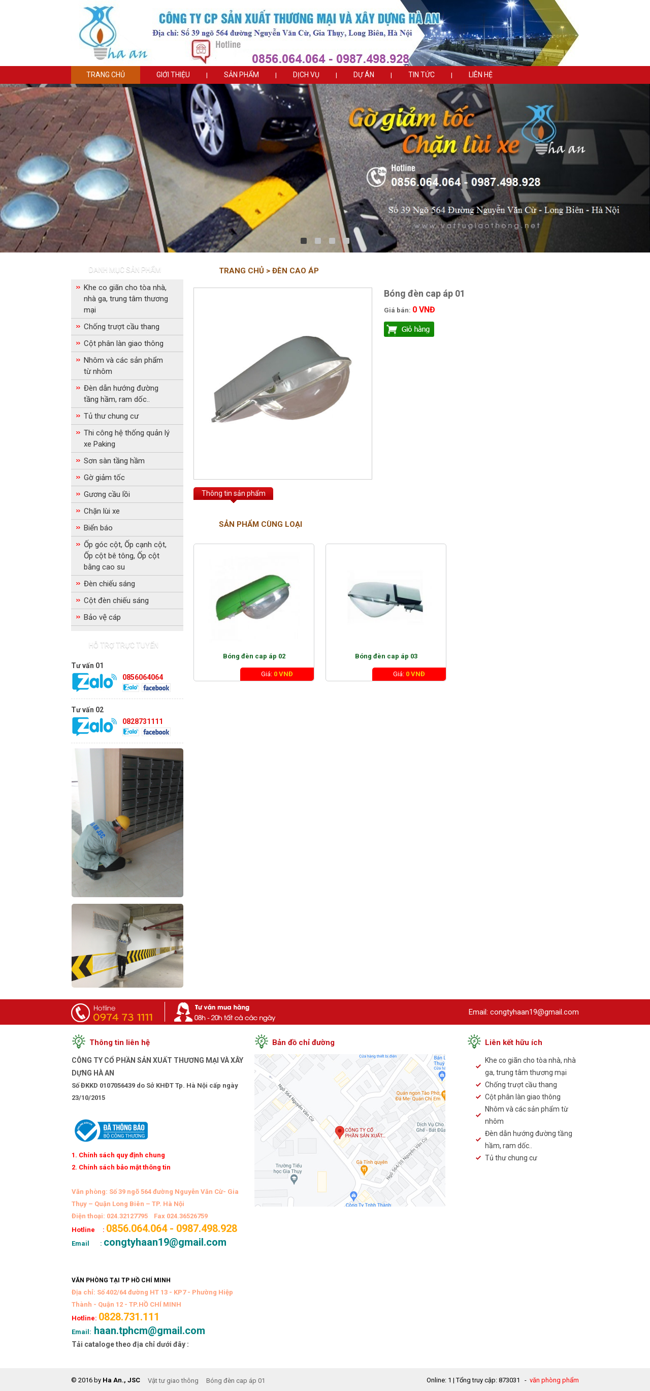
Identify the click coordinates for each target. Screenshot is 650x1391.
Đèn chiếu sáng (109, 583)
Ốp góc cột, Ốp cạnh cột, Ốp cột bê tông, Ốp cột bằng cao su (125, 556)
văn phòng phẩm (554, 1380)
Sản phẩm (241, 75)
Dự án (363, 75)
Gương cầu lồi (107, 494)
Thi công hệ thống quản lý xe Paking (127, 438)
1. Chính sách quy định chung (118, 1155)
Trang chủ (105, 75)
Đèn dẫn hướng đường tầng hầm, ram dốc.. (121, 394)
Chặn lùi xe (102, 511)
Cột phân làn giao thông (124, 343)
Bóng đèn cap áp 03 (386, 656)
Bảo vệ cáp (102, 617)
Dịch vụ (306, 75)
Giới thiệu (173, 75)
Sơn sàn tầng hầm (114, 460)
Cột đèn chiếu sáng (116, 600)
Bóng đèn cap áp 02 (254, 656)
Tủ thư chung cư (111, 416)
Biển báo (98, 527)
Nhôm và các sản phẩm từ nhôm (123, 366)
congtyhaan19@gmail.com (534, 1012)
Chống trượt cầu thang (121, 326)
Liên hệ (481, 75)
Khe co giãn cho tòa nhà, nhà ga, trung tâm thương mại (126, 298)
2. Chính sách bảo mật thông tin (121, 1167)
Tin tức (421, 75)
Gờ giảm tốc (104, 477)
